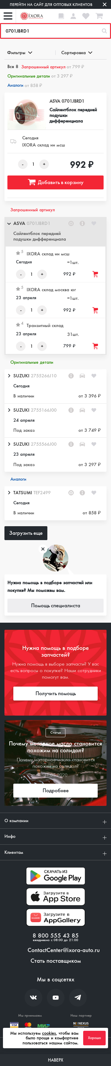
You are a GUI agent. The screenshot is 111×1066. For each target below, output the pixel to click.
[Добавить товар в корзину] (95, 274)
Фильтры (19, 52)
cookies (49, 1033)
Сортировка (76, 52)
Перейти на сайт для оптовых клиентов (51, 4)
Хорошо (94, 1038)
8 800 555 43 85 (56, 935)
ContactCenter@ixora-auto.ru (64, 950)
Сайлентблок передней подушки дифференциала (73, 115)
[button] (55, 232)
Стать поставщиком (55, 961)
